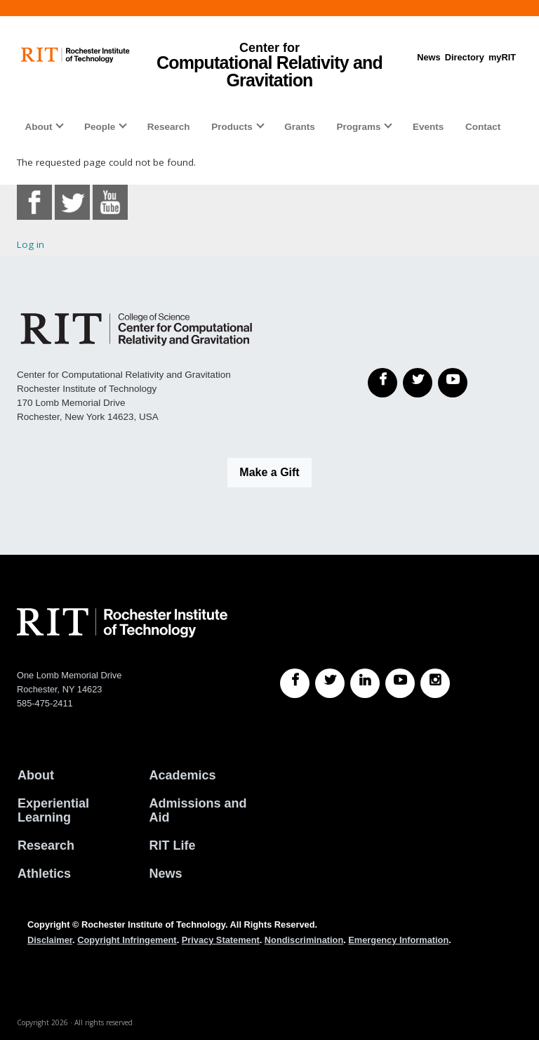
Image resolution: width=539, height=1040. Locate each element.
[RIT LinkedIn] (365, 683)
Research (168, 126)
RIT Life (172, 845)
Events (428, 126)
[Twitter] (417, 382)
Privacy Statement (221, 940)
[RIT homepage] (75, 55)
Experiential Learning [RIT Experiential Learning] (53, 810)
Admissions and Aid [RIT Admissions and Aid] (198, 810)
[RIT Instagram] (435, 683)
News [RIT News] (165, 874)
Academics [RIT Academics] (182, 775)
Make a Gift (269, 472)
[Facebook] (382, 382)
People (99, 126)
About (38, 126)
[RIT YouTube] (400, 683)
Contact (482, 126)
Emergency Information (398, 940)
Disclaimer (49, 940)
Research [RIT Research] (46, 845)
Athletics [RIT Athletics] (44, 874)
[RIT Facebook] (295, 683)
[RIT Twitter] (330, 683)
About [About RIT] (36, 775)
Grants (299, 126)
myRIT (502, 57)
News (428, 57)
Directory (464, 57)
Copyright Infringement (126, 940)
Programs (358, 126)
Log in (30, 244)
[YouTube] (452, 382)
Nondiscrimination (304, 940)
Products (232, 126)
